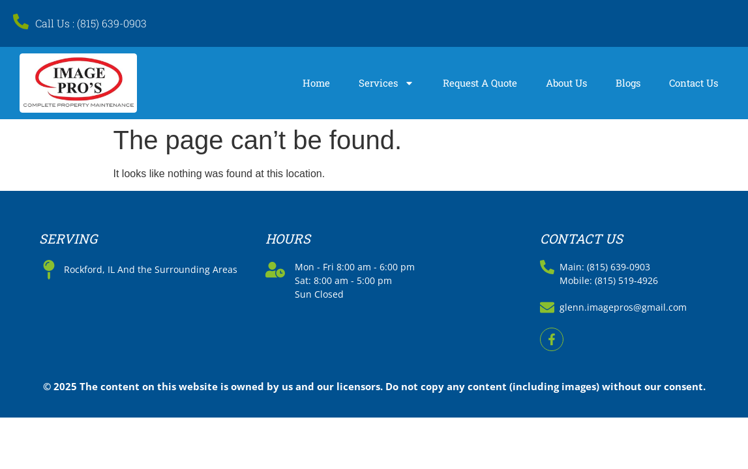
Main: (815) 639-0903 (605, 267)
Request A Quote (480, 82)
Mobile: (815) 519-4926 (609, 280)
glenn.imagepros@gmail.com (623, 307)
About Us (566, 82)
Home (316, 82)
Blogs (628, 82)
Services (386, 83)
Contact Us (693, 82)
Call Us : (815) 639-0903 (91, 23)
